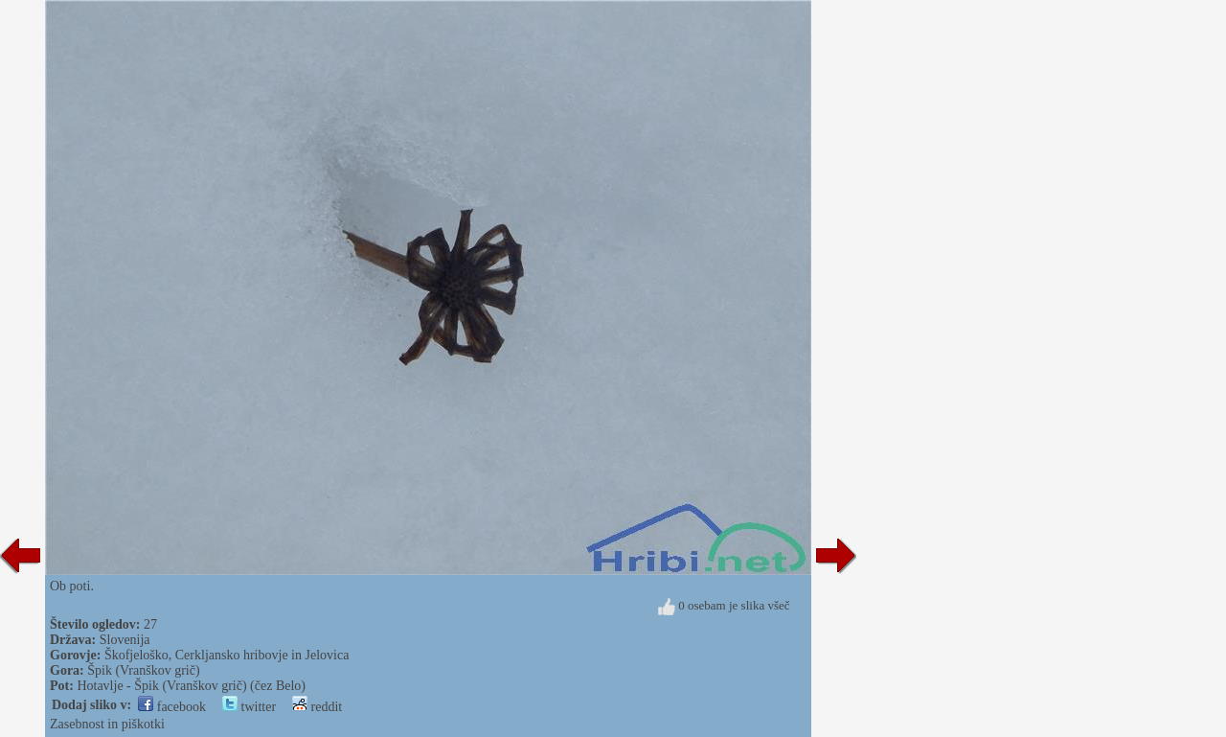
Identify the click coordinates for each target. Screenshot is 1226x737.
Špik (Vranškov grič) (143, 670)
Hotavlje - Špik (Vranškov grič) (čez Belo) (191, 686)
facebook (172, 707)
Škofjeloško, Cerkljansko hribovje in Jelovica (226, 655)
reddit (317, 707)
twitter (249, 707)
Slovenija (125, 640)
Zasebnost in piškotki (107, 724)
